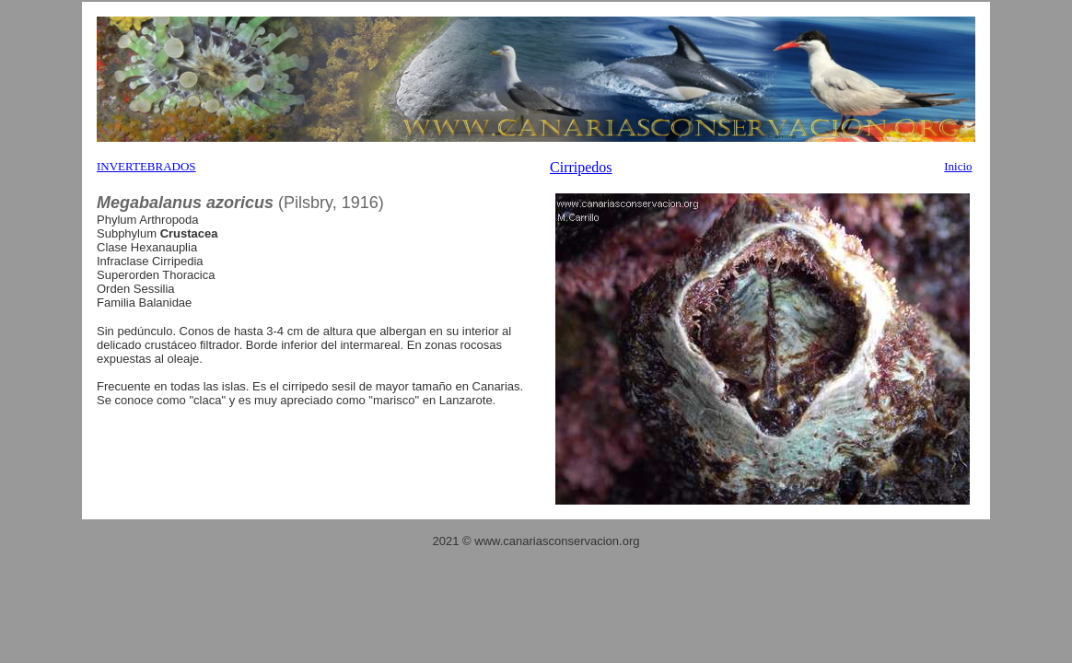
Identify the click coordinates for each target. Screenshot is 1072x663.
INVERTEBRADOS (146, 166)
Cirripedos (581, 167)
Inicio (958, 166)
